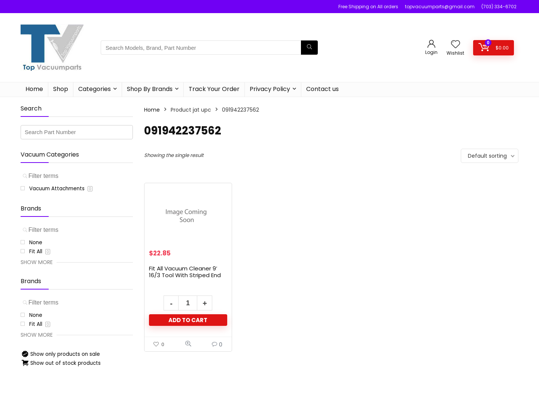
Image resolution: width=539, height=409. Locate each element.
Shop (60, 89)
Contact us (322, 89)
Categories (94, 89)
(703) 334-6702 (499, 6)
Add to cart (187, 320)
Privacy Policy (270, 89)
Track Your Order (214, 89)
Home (34, 89)
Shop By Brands (150, 89)
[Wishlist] (455, 45)
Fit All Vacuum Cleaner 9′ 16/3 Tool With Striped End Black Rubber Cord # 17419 (185, 275)
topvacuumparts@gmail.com (440, 6)
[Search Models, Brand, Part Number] (309, 47)
